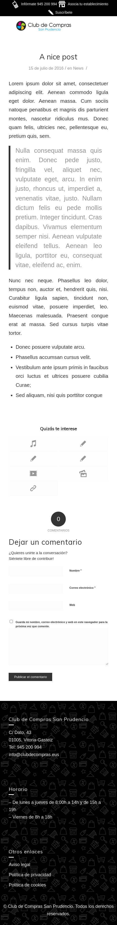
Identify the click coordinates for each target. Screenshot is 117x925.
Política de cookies (27, 884)
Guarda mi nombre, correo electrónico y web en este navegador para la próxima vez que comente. (62, 624)
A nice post (58, 56)
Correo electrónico (82, 587)
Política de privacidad (30, 874)
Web (72, 604)
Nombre (75, 570)
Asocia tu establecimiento (88, 4)
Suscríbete (63, 12)
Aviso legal (19, 864)
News (78, 68)
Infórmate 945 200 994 (39, 4)
